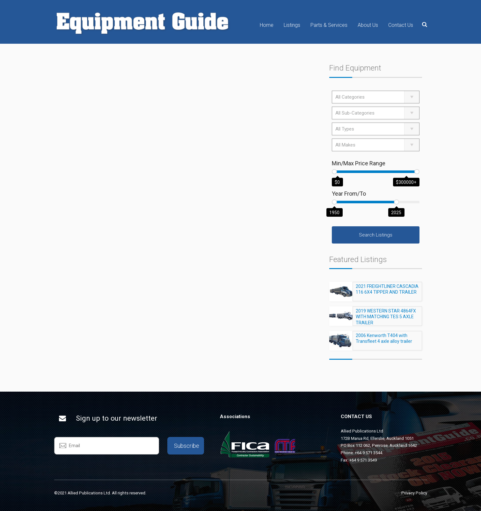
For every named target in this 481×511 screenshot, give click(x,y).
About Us (368, 25)
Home (266, 25)
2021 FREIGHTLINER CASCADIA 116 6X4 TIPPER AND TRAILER (387, 292)
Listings (292, 25)
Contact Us (400, 25)
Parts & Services (328, 25)
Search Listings (375, 235)
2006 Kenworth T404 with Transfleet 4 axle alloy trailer (384, 341)
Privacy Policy (414, 493)
